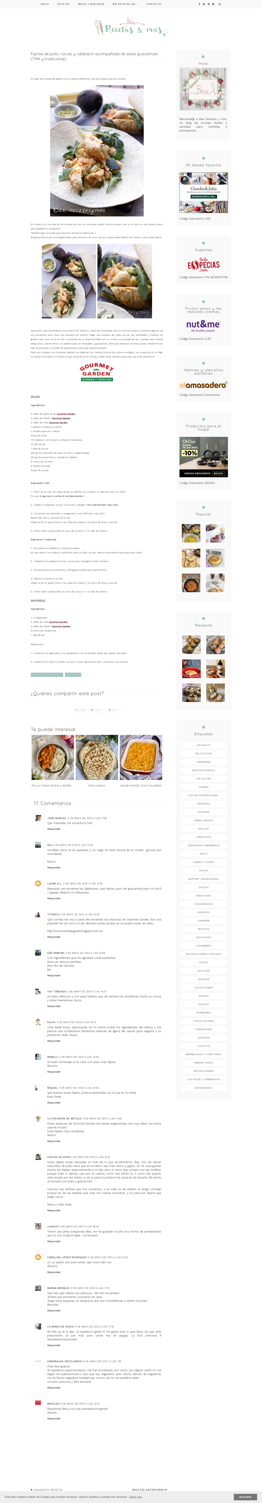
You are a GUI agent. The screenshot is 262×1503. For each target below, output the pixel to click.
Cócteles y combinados (203, 1079)
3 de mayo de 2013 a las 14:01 (86, 991)
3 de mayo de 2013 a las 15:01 (76, 1022)
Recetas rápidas (203, 770)
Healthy (203, 829)
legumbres (203, 945)
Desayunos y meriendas (204, 845)
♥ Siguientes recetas (47, 1489)
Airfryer (204, 920)
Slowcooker (204, 987)
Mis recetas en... (125, 4)
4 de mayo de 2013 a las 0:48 (102, 1118)
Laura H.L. (54, 883)
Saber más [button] (135, 1496)
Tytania (53, 914)
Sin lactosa (203, 753)
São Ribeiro (55, 952)
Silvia (51, 1022)
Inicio (45, 4)
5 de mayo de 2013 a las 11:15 (90, 1287)
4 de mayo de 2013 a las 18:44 (79, 1226)
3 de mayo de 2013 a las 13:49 (85, 952)
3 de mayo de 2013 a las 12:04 (73, 844)
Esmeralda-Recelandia (64, 1361)
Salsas (204, 887)
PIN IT (113, 709)
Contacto (153, 4)
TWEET (97, 709)
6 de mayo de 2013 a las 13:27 (80, 1403)
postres (204, 812)
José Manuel (57, 817)
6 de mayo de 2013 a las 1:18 (102, 1361)
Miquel (52, 1087)
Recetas (63, 4)
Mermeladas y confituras (204, 1054)
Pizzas (203, 962)
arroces (204, 912)
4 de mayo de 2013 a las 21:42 (108, 1257)
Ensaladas (203, 895)
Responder (54, 829)
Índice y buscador (91, 4)
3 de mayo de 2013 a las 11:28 (87, 817)
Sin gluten (203, 778)
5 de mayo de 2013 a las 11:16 (94, 1326)
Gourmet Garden (66, 414)
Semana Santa (203, 1062)
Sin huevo (203, 745)
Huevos (204, 996)
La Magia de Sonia (60, 1326)
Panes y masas (203, 820)
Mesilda (53, 1403)
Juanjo (52, 1226)
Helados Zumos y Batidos (204, 954)
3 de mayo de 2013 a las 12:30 (80, 914)
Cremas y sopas (203, 862)
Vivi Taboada (56, 991)
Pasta (204, 854)
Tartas (204, 870)
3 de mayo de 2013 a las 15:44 (79, 1056)
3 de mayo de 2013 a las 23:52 (79, 1087)
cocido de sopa (58, 1156)
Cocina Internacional (46, 674)
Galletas (203, 971)
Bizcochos (203, 937)
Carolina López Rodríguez (67, 1257)
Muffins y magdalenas (203, 879)
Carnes (204, 787)
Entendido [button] (245, 1497)
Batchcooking (204, 1071)
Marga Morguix (58, 1287)
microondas (203, 1088)
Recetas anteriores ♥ (149, 1489)
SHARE (80, 709)
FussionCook (204, 904)
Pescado (204, 929)
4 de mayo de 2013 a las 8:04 (90, 1156)
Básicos (203, 979)
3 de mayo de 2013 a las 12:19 (82, 883)
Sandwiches (203, 1029)
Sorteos (204, 1037)
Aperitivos (203, 837)
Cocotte (204, 1046)
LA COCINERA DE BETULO (64, 1118)
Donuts (204, 1004)
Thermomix (73, 674)
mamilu (52, 1056)
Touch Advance (203, 1021)
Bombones (204, 1012)
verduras (203, 803)
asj (49, 844)
